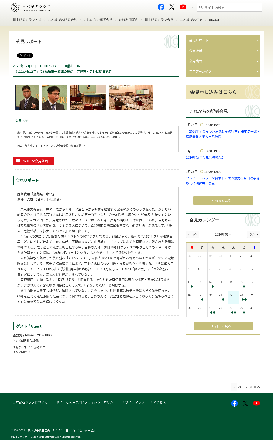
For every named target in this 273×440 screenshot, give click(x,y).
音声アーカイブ (200, 71)
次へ (252, 234)
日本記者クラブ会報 (159, 19)
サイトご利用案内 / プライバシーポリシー (86, 402)
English (214, 19)
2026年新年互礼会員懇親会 (205, 157)
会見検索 (195, 61)
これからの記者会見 (98, 19)
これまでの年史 (191, 19)
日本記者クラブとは (27, 19)
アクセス (159, 402)
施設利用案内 (128, 19)
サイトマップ (134, 402)
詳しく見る (223, 326)
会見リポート (198, 40)
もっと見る (223, 200)
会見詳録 (195, 50)
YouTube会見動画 (35, 161)
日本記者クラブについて (30, 402)
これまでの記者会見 (62, 19)
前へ (194, 234)
